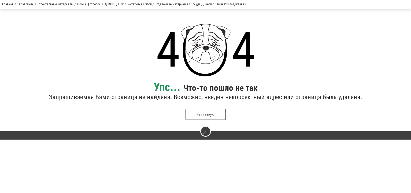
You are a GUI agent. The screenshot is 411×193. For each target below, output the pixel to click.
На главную (205, 114)
